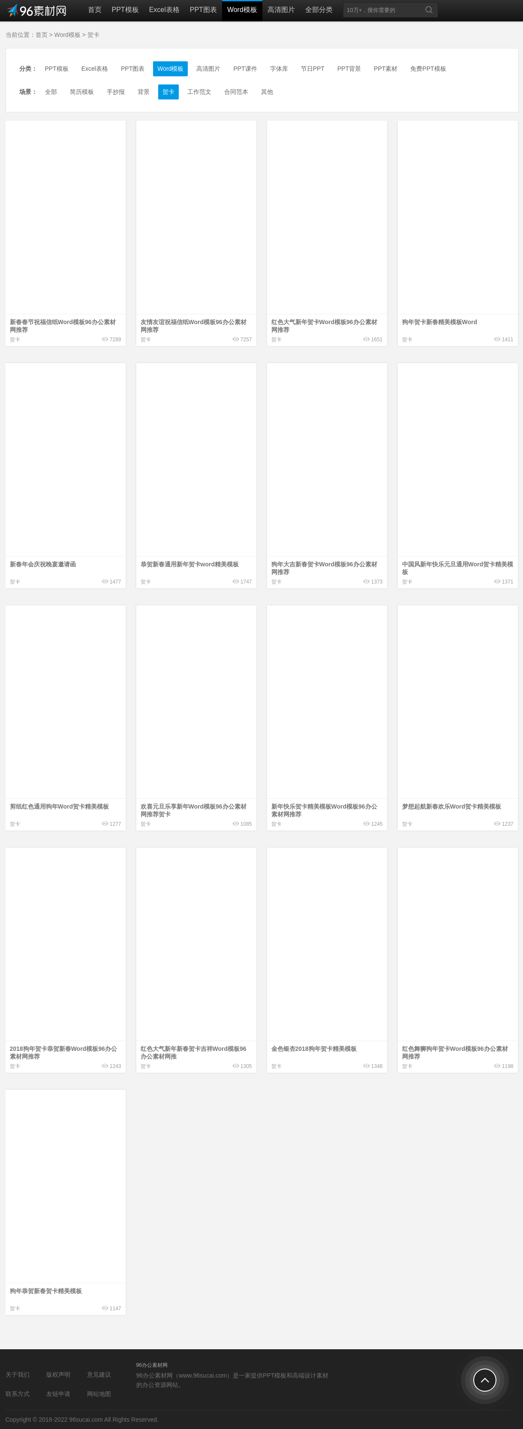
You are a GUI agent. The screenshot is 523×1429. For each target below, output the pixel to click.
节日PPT (313, 68)
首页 (95, 9)
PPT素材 (385, 68)
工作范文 (199, 91)
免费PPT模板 (428, 68)
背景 (144, 91)
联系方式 (18, 1393)
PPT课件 (245, 68)
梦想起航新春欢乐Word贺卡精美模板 (452, 806)
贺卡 (93, 34)
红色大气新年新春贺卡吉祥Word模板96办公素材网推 (193, 1052)
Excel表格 (164, 9)
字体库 (279, 68)
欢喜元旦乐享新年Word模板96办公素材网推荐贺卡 (193, 810)
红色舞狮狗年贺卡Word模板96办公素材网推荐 (455, 1052)
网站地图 (99, 1393)
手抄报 (116, 91)
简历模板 (82, 91)
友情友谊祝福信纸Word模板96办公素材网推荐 (193, 326)
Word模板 (242, 9)
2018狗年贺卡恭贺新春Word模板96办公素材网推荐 (63, 1052)
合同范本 (236, 91)
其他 (267, 91)
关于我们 (18, 1374)
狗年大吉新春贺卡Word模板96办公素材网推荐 (324, 568)
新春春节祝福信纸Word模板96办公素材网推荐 (63, 326)
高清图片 (281, 9)
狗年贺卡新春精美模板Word (440, 322)
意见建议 (99, 1374)
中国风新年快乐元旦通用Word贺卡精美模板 (458, 568)
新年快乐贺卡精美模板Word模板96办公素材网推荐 (324, 810)
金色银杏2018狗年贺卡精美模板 (314, 1048)
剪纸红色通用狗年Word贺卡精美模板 (59, 806)
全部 (51, 91)
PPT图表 (203, 9)
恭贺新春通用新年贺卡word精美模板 (190, 564)
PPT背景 (349, 68)
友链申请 (58, 1393)
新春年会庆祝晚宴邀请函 (43, 564)
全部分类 (319, 9)
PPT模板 (125, 9)
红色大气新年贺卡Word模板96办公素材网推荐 (324, 326)
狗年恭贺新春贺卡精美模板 (46, 1291)
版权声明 (58, 1374)
